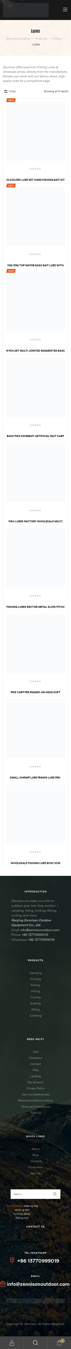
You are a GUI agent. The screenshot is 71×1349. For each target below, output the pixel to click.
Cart (35, 1052)
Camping (35, 973)
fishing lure (22, 1217)
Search (35, 1343)
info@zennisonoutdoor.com (40, 930)
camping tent (22, 1209)
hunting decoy (21, 1213)
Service (36, 1173)
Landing (35, 1076)
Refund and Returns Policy (35, 1100)
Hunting (35, 979)
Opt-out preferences (35, 1094)
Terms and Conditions (35, 1106)
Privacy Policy (35, 1088)
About (35, 1149)
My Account (12, 1343)
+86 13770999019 (35, 935)
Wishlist (35, 1113)
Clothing (35, 1015)
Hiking (35, 991)
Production (35, 1167)
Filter (10, 91)
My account (35, 1082)
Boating (35, 1003)
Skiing (35, 1009)
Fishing (35, 985)
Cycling (35, 997)
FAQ (36, 1070)
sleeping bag (30, 1205)
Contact (35, 1064)
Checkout (35, 1058)
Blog (36, 1155)
